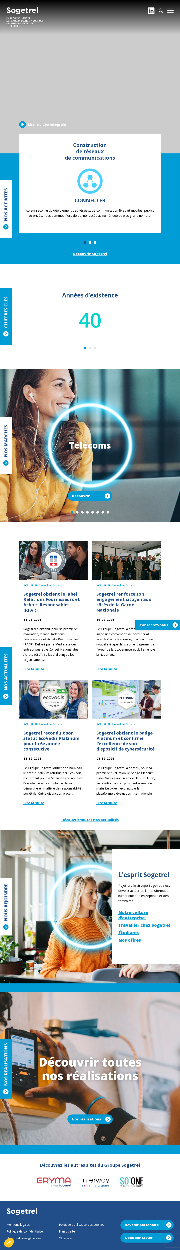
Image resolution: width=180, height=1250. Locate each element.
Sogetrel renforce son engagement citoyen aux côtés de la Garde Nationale (123, 602)
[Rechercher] (161, 10)
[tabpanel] (90, 183)
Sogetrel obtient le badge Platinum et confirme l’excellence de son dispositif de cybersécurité (125, 741)
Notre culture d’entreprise (133, 915)
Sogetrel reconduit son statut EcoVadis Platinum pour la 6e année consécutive (51, 741)
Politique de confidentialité (24, 1231)
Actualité (30, 585)
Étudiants (128, 932)
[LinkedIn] (151, 10)
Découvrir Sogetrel (90, 253)
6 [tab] (97, 512)
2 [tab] (90, 242)
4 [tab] (87, 512)
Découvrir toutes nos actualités (90, 819)
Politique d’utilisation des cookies (81, 1225)
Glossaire (65, 1238)
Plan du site (67, 1231)
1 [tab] (85, 242)
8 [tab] (108, 512)
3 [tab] (95, 242)
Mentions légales (18, 1225)
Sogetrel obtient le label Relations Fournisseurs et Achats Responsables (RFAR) (51, 602)
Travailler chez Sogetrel (144, 925)
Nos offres (129, 940)
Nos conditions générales (23, 1238)
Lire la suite (33, 669)
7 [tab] (102, 512)
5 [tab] (92, 512)
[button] (170, 10)
